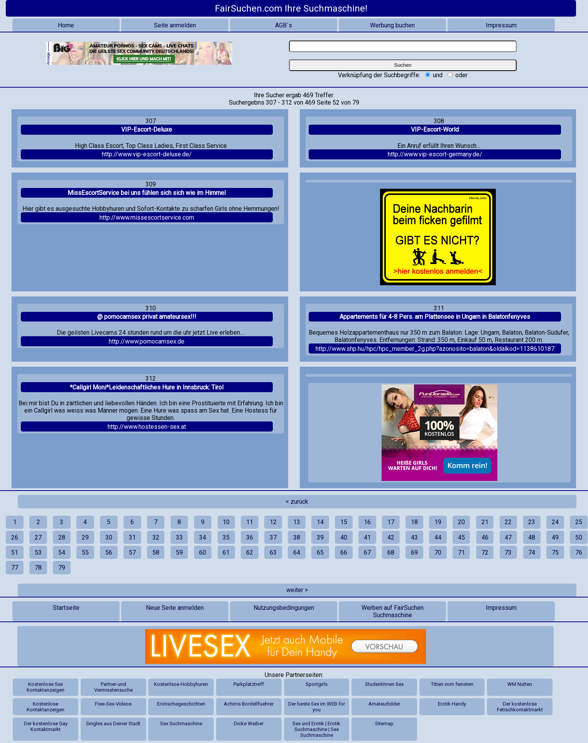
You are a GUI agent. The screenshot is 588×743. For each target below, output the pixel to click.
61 (226, 552)
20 (461, 522)
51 (14, 552)
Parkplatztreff (248, 684)
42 (390, 537)
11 (249, 522)
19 (437, 522)
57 (132, 552)
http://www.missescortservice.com (147, 217)
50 (578, 537)
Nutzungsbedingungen (283, 607)
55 (85, 552)
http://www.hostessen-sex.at (147, 426)
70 (437, 552)
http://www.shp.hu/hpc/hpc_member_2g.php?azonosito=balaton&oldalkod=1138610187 (435, 348)
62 (249, 552)
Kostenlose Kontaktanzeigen (45, 707)
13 (296, 522)
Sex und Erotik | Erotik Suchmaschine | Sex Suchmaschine (316, 729)
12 (273, 522)
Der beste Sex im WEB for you (316, 707)
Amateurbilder (384, 704)
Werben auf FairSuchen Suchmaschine (393, 611)
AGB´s (283, 25)
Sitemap (384, 723)
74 (531, 552)
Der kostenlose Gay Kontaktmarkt (46, 726)
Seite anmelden (175, 25)
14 (320, 522)
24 (555, 522)
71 (461, 552)
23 (531, 522)
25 (578, 522)
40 (343, 537)
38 (296, 537)
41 (367, 537)
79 (61, 567)
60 (202, 552)
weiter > (297, 590)
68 (390, 552)
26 (14, 537)
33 (179, 537)
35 (226, 537)
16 (367, 522)
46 (485, 537)
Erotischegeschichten (181, 704)
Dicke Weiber (249, 723)
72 (485, 552)
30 (108, 537)
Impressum (501, 25)
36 (249, 537)
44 (437, 537)
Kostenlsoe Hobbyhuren (181, 684)
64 (296, 552)
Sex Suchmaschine (181, 723)
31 (132, 537)
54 (61, 552)
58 (155, 552)
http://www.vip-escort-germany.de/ (435, 154)
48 (531, 537)
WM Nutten (519, 684)
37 (273, 537)
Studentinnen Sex (384, 684)
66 (343, 552)
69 (414, 552)
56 (108, 552)
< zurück (297, 501)
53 (38, 552)
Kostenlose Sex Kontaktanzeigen (45, 687)
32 (155, 537)
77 (14, 567)
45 (461, 537)
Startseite (66, 607)
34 (202, 537)
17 (390, 522)
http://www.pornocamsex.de (146, 341)
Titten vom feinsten (452, 684)
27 (38, 537)
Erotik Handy (452, 704)
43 (414, 537)
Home (66, 25)
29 (85, 537)
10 (226, 522)
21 (485, 522)
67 (367, 552)
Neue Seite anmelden (175, 607)
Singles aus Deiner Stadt (113, 723)
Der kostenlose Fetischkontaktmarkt (520, 707)
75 (555, 552)
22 (508, 522)
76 (578, 552)
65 (320, 552)
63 (273, 552)
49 (555, 537)
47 (508, 537)
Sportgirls (317, 684)
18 (414, 522)
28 (61, 537)
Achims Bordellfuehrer (249, 704)
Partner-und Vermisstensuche (113, 687)
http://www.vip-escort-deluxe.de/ (147, 154)
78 (38, 567)
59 (179, 552)
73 (508, 552)
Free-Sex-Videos (113, 704)
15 (343, 522)
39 (320, 537)
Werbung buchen (392, 25)
